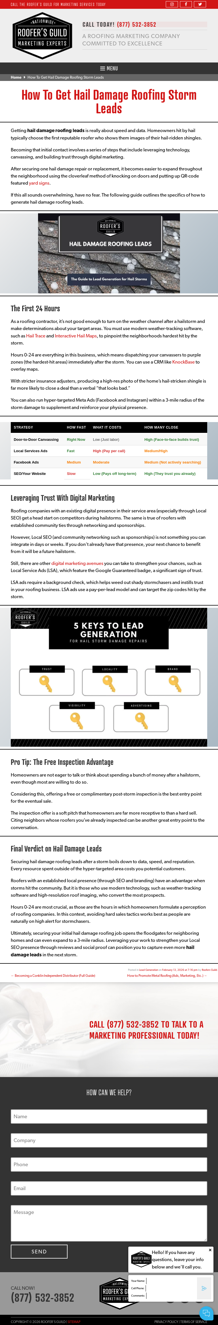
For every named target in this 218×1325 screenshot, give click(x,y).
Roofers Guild (209, 969)
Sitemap (74, 1322)
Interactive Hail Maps (76, 336)
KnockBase (183, 362)
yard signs (39, 183)
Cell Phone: (137, 1288)
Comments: (138, 1295)
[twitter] (200, 4)
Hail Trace (35, 336)
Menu (109, 68)
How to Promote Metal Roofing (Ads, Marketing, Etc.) (167, 976)
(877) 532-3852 (133, 1024)
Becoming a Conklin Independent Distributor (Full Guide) (53, 976)
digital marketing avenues (77, 563)
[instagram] (172, 4)
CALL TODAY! (119, 24)
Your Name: (138, 1280)
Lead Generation (148, 969)
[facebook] (186, 4)
